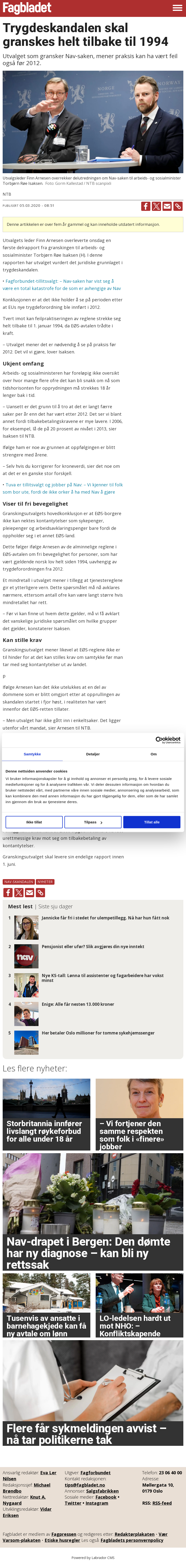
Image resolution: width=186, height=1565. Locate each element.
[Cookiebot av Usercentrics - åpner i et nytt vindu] (159, 740)
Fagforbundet (95, 1472)
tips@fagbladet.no (85, 1485)
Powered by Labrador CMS (93, 1557)
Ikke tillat (34, 822)
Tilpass (93, 822)
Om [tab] (154, 754)
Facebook (105, 1497)
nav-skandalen (19, 881)
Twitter (73, 1503)
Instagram (96, 1503)
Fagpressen (63, 1534)
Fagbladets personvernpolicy (132, 1540)
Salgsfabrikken (102, 1491)
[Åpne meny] (177, 8)
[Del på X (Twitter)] (156, 206)
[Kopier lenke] (178, 206)
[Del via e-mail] (167, 206)
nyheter (45, 881)
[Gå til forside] (27, 8)
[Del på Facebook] (145, 206)
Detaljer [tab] (93, 754)
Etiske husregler (62, 1540)
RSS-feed (162, 1503)
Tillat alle (152, 822)
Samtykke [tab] (32, 754)
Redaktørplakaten (135, 1534)
